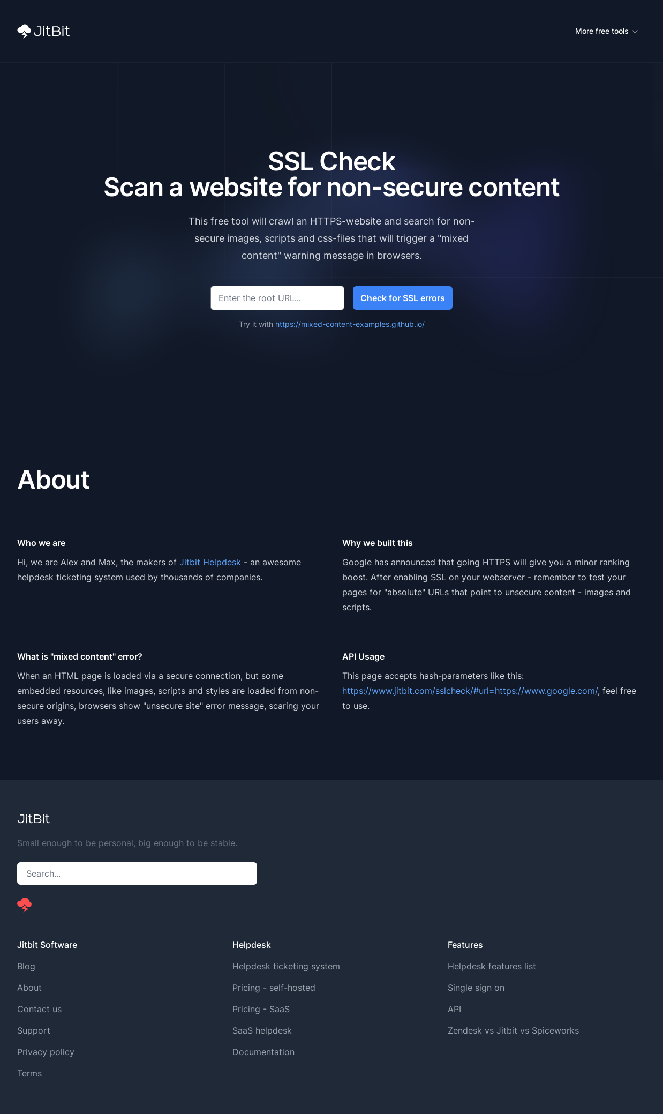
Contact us (39, 1009)
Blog (26, 966)
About (29, 987)
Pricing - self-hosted (273, 987)
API (454, 1009)
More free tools (607, 31)
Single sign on (476, 987)
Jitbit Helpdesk (210, 562)
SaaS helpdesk (262, 1030)
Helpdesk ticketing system (286, 966)
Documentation (263, 1051)
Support (33, 1030)
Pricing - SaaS (261, 1009)
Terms (29, 1073)
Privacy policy (45, 1051)
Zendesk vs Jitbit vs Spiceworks (513, 1030)
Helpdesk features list (492, 966)
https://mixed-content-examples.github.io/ (350, 323)
